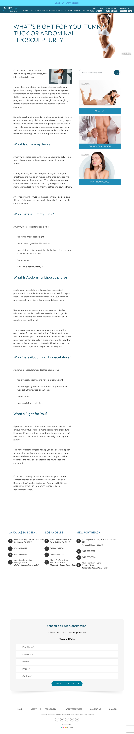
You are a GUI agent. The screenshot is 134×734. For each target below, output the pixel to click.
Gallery (70, 10)
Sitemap (91, 714)
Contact (85, 10)
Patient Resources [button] (57, 10)
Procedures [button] (42, 10)
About (34, 709)
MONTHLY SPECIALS (100, 181)
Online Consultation (100, 146)
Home (25, 10)
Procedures (50, 709)
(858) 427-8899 (20, 553)
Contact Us (95, 709)
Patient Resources (73, 709)
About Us (99, 110)
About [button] (32, 10)
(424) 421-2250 (57, 553)
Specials (77, 10)
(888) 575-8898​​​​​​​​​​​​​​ (88, 555)
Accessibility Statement (79, 714)
